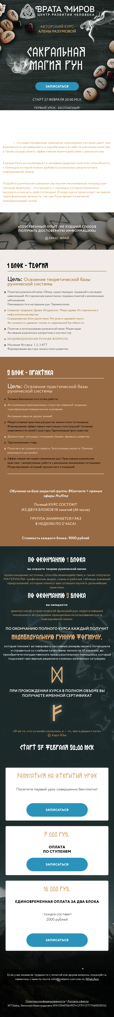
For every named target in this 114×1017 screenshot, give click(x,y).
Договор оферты (78, 1001)
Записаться (57, 86)
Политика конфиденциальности (45, 1001)
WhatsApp (92, 979)
